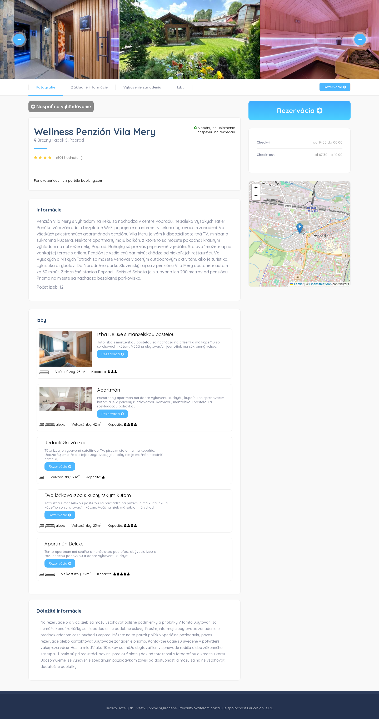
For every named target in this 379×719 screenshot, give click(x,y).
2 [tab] (174, 66)
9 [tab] (204, 66)
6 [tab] (191, 66)
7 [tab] (195, 66)
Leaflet (296, 284)
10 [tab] (208, 66)
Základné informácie (89, 87)
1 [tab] (170, 66)
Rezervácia (335, 87)
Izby (180, 87)
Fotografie (45, 87)
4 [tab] (182, 66)
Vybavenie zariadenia (142, 87)
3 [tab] (178, 66)
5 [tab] (187, 66)
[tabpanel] (59, 39)
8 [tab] (199, 66)
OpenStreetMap (320, 284)
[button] (299, 228)
